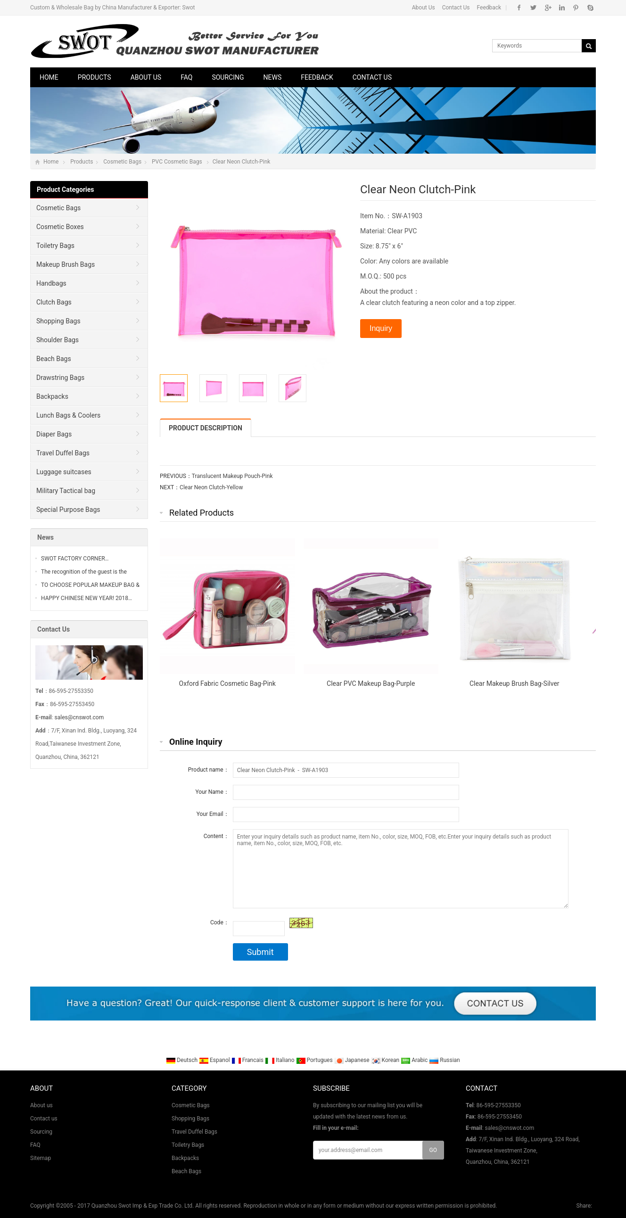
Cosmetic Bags (122, 161)
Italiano (280, 1060)
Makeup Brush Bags (65, 264)
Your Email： (213, 814)
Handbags (51, 283)
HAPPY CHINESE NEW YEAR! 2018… (86, 598)
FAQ (186, 77)
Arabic (415, 1060)
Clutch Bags (54, 302)
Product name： (208, 769)
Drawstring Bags (60, 377)
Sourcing (228, 77)
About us (146, 77)
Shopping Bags (58, 321)
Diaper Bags (54, 434)
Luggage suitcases (63, 472)
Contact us (372, 77)
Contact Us (456, 7)
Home (49, 77)
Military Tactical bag (65, 490)
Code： (219, 922)
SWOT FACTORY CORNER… (75, 558)
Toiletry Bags (55, 245)
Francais (248, 1060)
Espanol (215, 1060)
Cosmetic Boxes (60, 226)
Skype (590, 7)
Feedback (489, 7)
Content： (216, 836)
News (273, 77)
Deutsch (182, 1060)
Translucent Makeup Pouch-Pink (232, 476)
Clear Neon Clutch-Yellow (211, 487)
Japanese (352, 1060)
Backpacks (52, 396)
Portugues (315, 1060)
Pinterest (576, 7)
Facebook (519, 7)
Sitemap (40, 1158)
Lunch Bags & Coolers (68, 415)
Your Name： (212, 792)
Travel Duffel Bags (63, 453)
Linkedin (562, 7)
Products (94, 77)
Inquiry (381, 328)
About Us (423, 7)
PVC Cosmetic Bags (177, 161)
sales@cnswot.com (79, 717)
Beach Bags (53, 358)
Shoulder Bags (57, 340)
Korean (386, 1060)
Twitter (533, 7)
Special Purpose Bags (68, 509)
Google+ (547, 7)
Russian (444, 1060)
